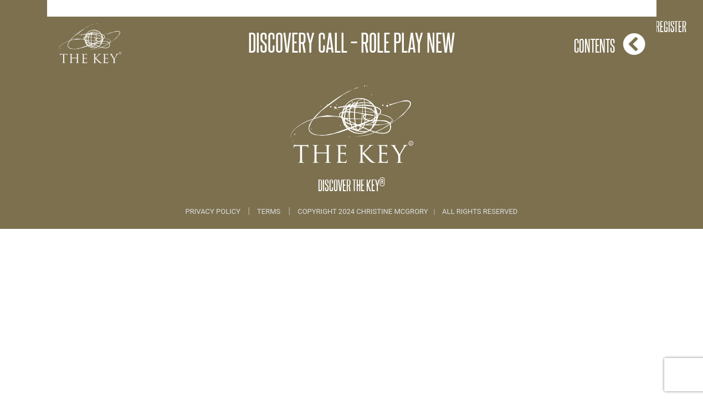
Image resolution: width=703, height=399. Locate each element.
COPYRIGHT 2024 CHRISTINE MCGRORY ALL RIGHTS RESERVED (407, 211)
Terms (268, 211)
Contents (609, 44)
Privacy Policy (214, 211)
